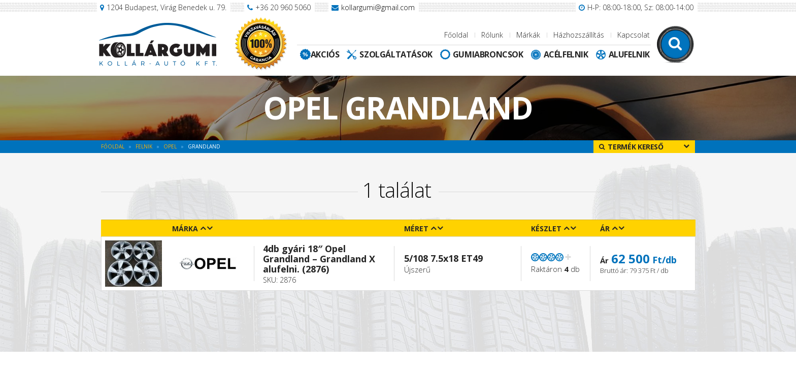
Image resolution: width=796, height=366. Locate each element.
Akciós (325, 54)
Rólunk (492, 35)
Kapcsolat (633, 35)
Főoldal (456, 35)
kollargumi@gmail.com (378, 7)
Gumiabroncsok (488, 54)
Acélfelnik (566, 54)
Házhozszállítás (578, 35)
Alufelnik (629, 54)
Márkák (528, 35)
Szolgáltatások (395, 54)
